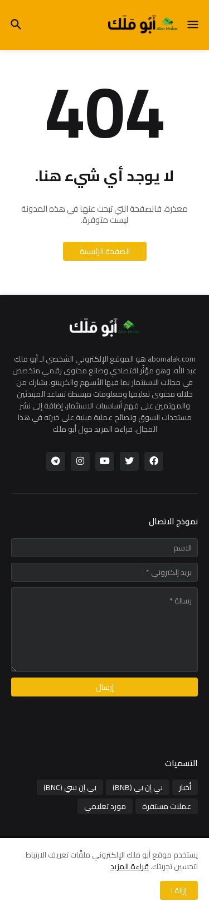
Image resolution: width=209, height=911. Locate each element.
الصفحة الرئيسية (105, 251)
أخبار (185, 787)
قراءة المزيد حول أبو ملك (92, 429)
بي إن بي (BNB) (138, 787)
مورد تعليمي (105, 806)
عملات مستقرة (166, 806)
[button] (193, 25)
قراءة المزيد (129, 866)
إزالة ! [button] (179, 890)
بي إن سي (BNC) (69, 787)
